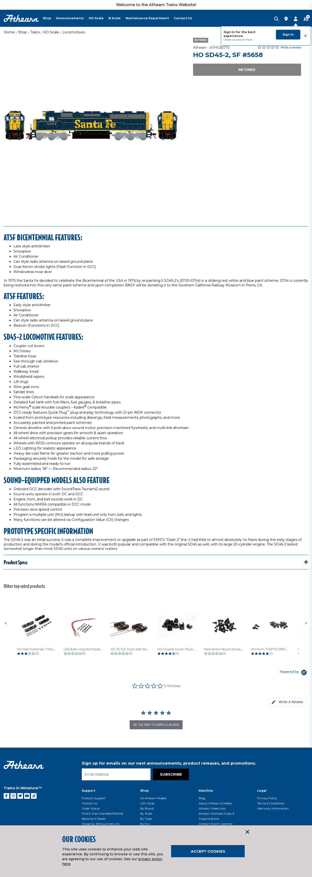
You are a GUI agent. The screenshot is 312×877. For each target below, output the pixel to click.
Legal (261, 790)
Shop (22, 32)
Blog (202, 798)
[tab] (287, 702)
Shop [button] (47, 18)
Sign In (288, 34)
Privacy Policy (267, 798)
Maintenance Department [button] (147, 18)
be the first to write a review (156, 725)
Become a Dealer (94, 818)
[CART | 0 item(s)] (305, 19)
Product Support (94, 798)
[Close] (247, 832)
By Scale (146, 813)
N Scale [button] (114, 18)
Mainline (206, 790)
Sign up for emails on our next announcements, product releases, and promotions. (169, 763)
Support (88, 790)
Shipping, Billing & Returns (101, 824)
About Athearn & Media (215, 803)
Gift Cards (147, 803)
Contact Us (89, 803)
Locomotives (73, 32)
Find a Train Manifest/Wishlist (102, 813)
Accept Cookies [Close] (208, 851)
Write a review (291, 47)
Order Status (91, 808)
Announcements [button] (70, 18)
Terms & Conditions (270, 803)
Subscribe (171, 774)
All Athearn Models (153, 798)
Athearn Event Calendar (216, 824)
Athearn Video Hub (212, 808)
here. (250, 39)
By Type (146, 818)
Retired (246, 69)
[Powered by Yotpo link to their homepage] (294, 673)
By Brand (147, 808)
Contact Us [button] (183, 18)
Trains (35, 32)
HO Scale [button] (96, 18)
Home (9, 32)
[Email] (116, 774)
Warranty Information (273, 808)
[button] (6, 623)
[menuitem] (49, 18)
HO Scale (51, 32)
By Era (145, 824)
